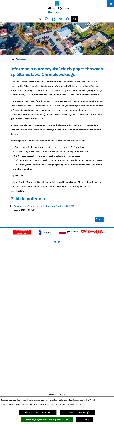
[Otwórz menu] (110, 3)
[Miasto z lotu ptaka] (57, 38)
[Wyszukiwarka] (46, 19)
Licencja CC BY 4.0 (57, 394)
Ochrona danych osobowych (38, 412)
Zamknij (85, 419)
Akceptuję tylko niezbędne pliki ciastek (46, 419)
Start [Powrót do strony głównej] (12, 59)
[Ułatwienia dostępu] (74, 19)
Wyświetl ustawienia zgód (77, 412)
